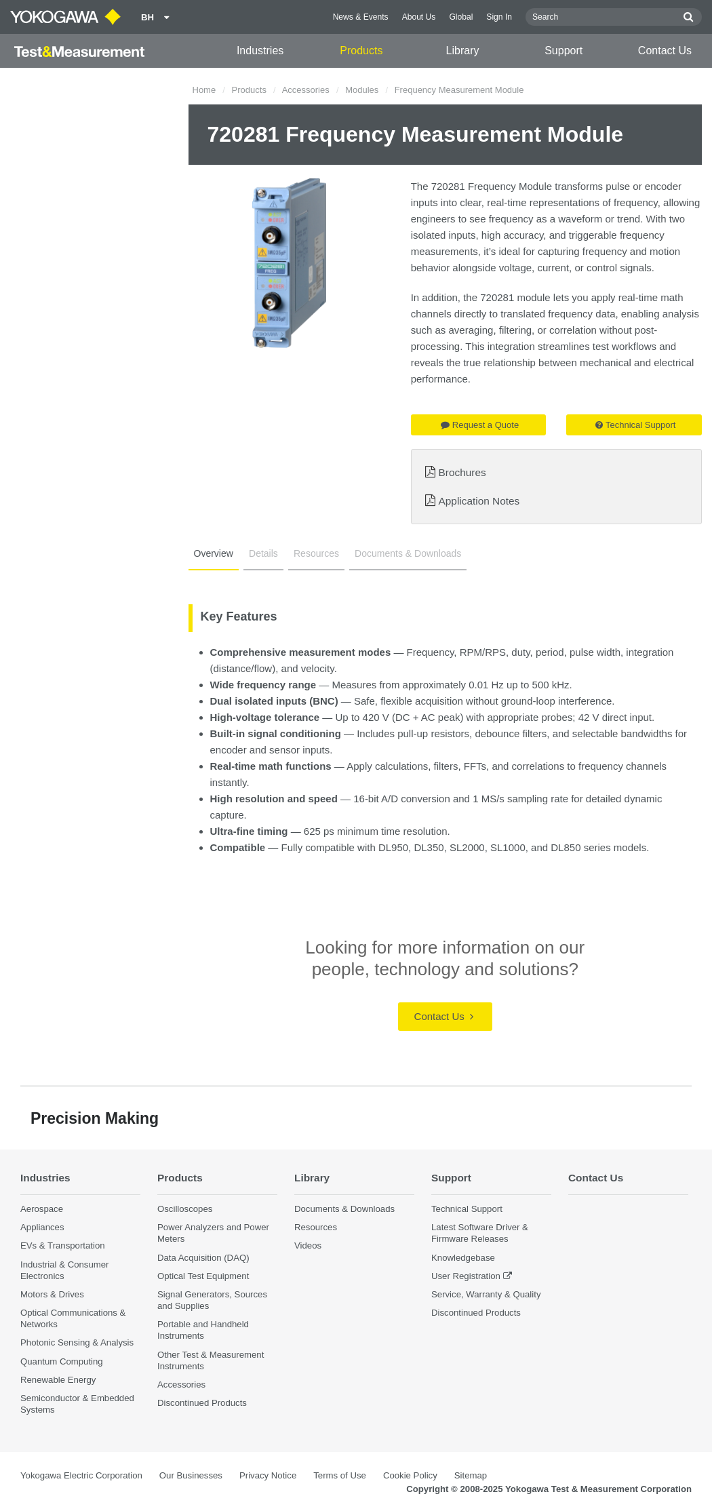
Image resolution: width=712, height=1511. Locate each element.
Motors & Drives (52, 1294)
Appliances (42, 1227)
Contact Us (665, 50)
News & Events (361, 17)
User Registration (465, 1276)
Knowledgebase (463, 1258)
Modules (361, 90)
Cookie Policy (410, 1475)
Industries (260, 50)
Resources (316, 553)
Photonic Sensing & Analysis (77, 1342)
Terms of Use (339, 1475)
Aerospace (41, 1209)
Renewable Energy (58, 1380)
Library (462, 50)
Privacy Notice (267, 1475)
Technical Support (635, 425)
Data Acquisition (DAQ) (203, 1258)
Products (361, 50)
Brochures (462, 472)
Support (563, 50)
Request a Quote (480, 425)
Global (461, 17)
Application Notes (479, 501)
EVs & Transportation (62, 1245)
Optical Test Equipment (203, 1276)
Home (204, 90)
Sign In (499, 17)
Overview (213, 553)
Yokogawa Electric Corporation (81, 1475)
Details (263, 553)
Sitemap (470, 1475)
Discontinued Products (202, 1403)
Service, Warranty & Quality (485, 1294)
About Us (419, 17)
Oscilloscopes (184, 1209)
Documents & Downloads (408, 553)
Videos (307, 1245)
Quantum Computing (61, 1361)
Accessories (306, 90)
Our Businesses (190, 1475)
